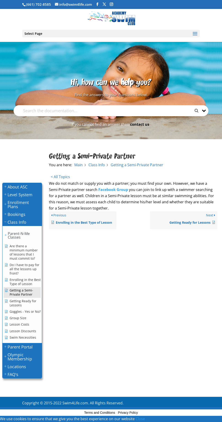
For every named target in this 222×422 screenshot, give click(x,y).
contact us (139, 124)
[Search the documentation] (198, 110)
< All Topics (60, 176)
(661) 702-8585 (38, 4)
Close (140, 418)
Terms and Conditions (99, 412)
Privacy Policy (128, 412)
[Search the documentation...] (107, 110)
